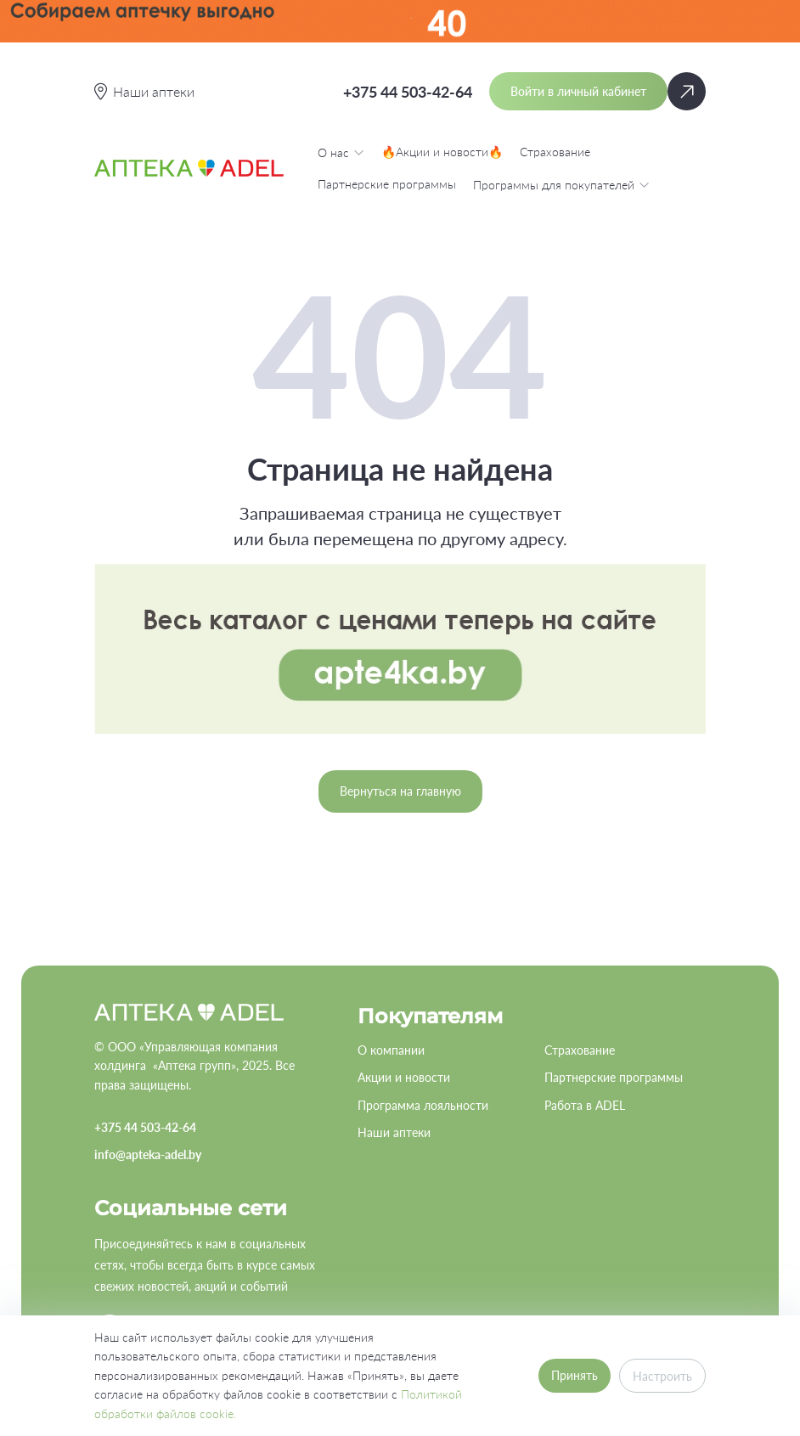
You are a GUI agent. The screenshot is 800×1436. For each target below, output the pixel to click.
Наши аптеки (394, 1132)
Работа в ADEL (584, 1105)
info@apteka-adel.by (147, 1154)
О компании (391, 1050)
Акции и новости (404, 1077)
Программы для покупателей (561, 184)
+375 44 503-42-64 (407, 91)
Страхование (555, 151)
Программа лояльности (423, 1105)
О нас (341, 152)
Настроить (662, 1376)
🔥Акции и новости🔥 (442, 151)
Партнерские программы (387, 184)
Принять (574, 1375)
